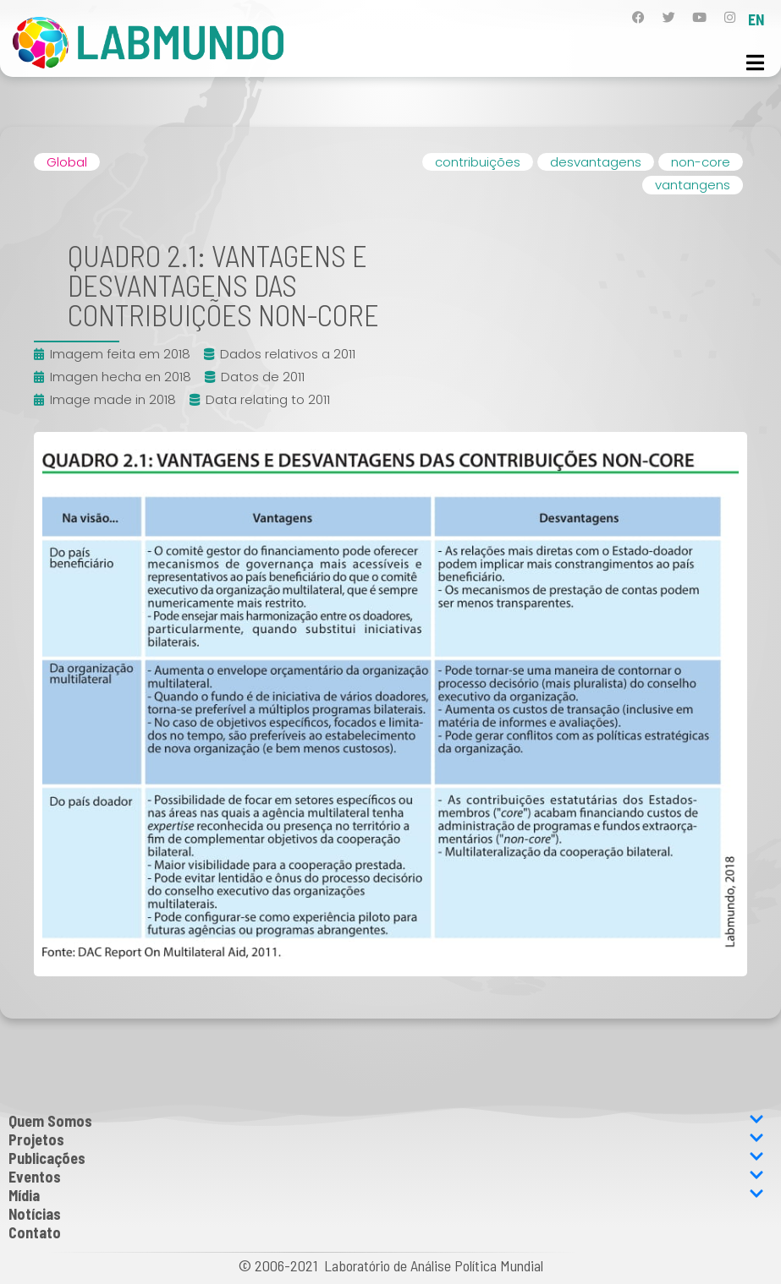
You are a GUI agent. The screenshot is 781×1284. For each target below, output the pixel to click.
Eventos (386, 1176)
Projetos (386, 1139)
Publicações (386, 1158)
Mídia (386, 1195)
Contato (34, 1232)
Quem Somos (386, 1121)
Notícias (34, 1214)
